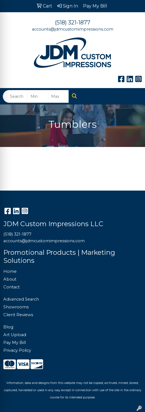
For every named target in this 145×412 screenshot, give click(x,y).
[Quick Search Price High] (58, 96)
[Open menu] (133, 96)
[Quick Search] (15, 96)
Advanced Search (21, 299)
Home (10, 271)
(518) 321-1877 (72, 22)
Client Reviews (18, 314)
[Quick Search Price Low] (38, 96)
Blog (8, 326)
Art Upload (14, 334)
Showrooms (16, 306)
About (9, 279)
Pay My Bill (14, 342)
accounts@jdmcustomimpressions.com (72, 29)
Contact (11, 286)
